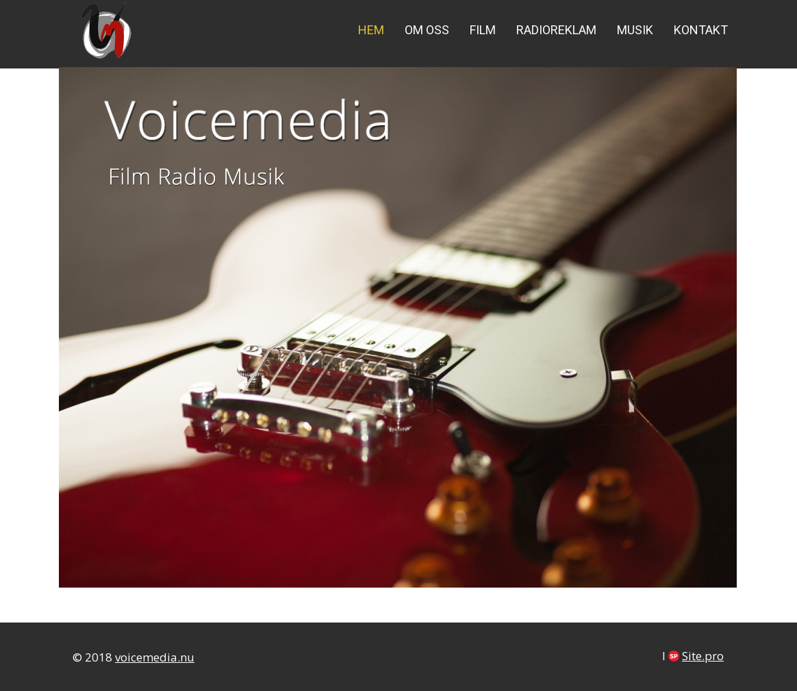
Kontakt (701, 30)
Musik (635, 30)
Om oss (427, 30)
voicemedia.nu (154, 657)
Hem (371, 30)
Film (483, 30)
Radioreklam (556, 30)
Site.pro (703, 656)
